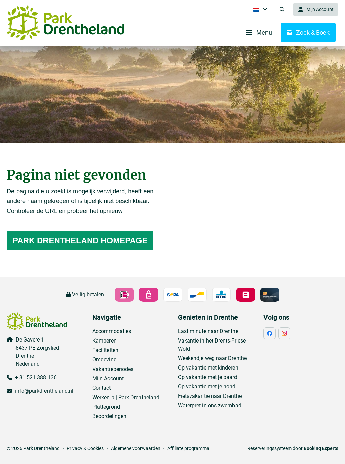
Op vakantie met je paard (207, 377)
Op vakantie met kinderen (208, 367)
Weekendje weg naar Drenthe (212, 358)
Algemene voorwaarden (135, 448)
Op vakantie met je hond (207, 386)
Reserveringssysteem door (292, 448)
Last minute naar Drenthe (208, 331)
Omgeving (104, 359)
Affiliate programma (188, 448)
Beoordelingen (109, 416)
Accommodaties (111, 331)
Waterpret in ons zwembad (209, 405)
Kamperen (104, 340)
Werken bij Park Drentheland (125, 397)
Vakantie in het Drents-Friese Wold (212, 344)
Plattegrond (106, 407)
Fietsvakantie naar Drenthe (210, 396)
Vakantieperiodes (112, 369)
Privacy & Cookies (85, 448)
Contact (101, 388)
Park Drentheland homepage (79, 240)
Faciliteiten (105, 350)
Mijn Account (108, 378)
